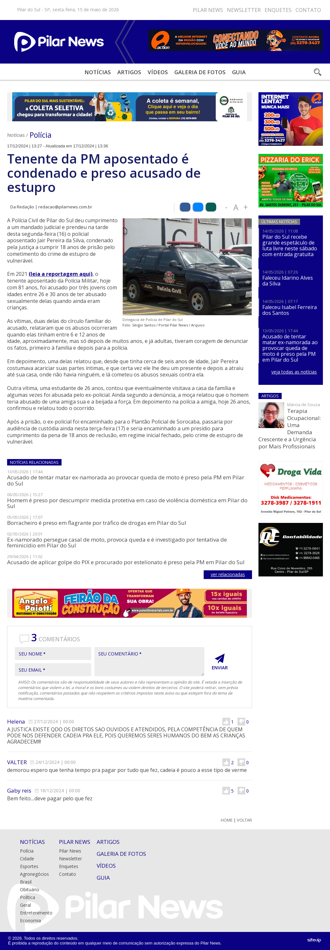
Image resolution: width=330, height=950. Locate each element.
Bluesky (156, 10)
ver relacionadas (228, 574)
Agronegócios (34, 874)
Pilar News (208, 10)
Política (27, 897)
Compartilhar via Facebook (185, 207)
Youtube (165, 10)
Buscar (317, 72)
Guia (239, 72)
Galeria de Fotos (121, 854)
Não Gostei (241, 721)
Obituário (29, 889)
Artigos (129, 72)
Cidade (27, 858)
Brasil (26, 882)
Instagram (146, 10)
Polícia (41, 135)
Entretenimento (36, 913)
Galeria (200, 72)
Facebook (136, 10)
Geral (25, 905)
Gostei (226, 721)
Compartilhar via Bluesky (197, 207)
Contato (308, 10)
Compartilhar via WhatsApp (210, 207)
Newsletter (244, 10)
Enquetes (278, 10)
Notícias (97, 72)
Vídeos (158, 72)
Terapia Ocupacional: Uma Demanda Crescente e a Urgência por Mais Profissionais (289, 428)
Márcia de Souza (303, 404)
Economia (30, 920)
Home (227, 820)
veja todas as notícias (294, 372)
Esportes (29, 866)
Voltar (244, 820)
